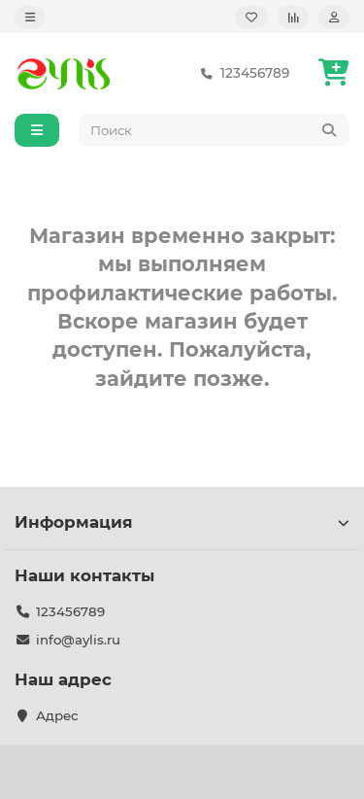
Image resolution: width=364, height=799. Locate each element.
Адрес (57, 715)
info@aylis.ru (78, 639)
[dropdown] (30, 17)
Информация (182, 522)
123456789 (241, 73)
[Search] (214, 130)
